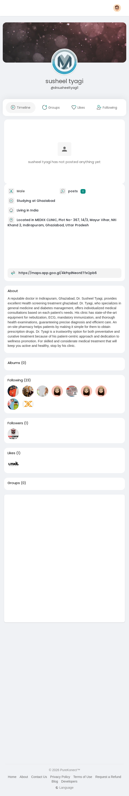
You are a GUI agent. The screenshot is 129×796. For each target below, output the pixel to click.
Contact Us (39, 777)
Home (12, 777)
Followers (15, 423)
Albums (14, 363)
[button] (117, 8)
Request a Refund (108, 777)
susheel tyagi (64, 81)
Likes (11, 453)
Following (15, 380)
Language (64, 787)
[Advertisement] (64, 527)
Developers (69, 781)
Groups (14, 483)
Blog (55, 781)
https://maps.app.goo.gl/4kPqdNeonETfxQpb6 (58, 273)
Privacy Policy (60, 777)
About (24, 777)
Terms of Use (82, 777)
